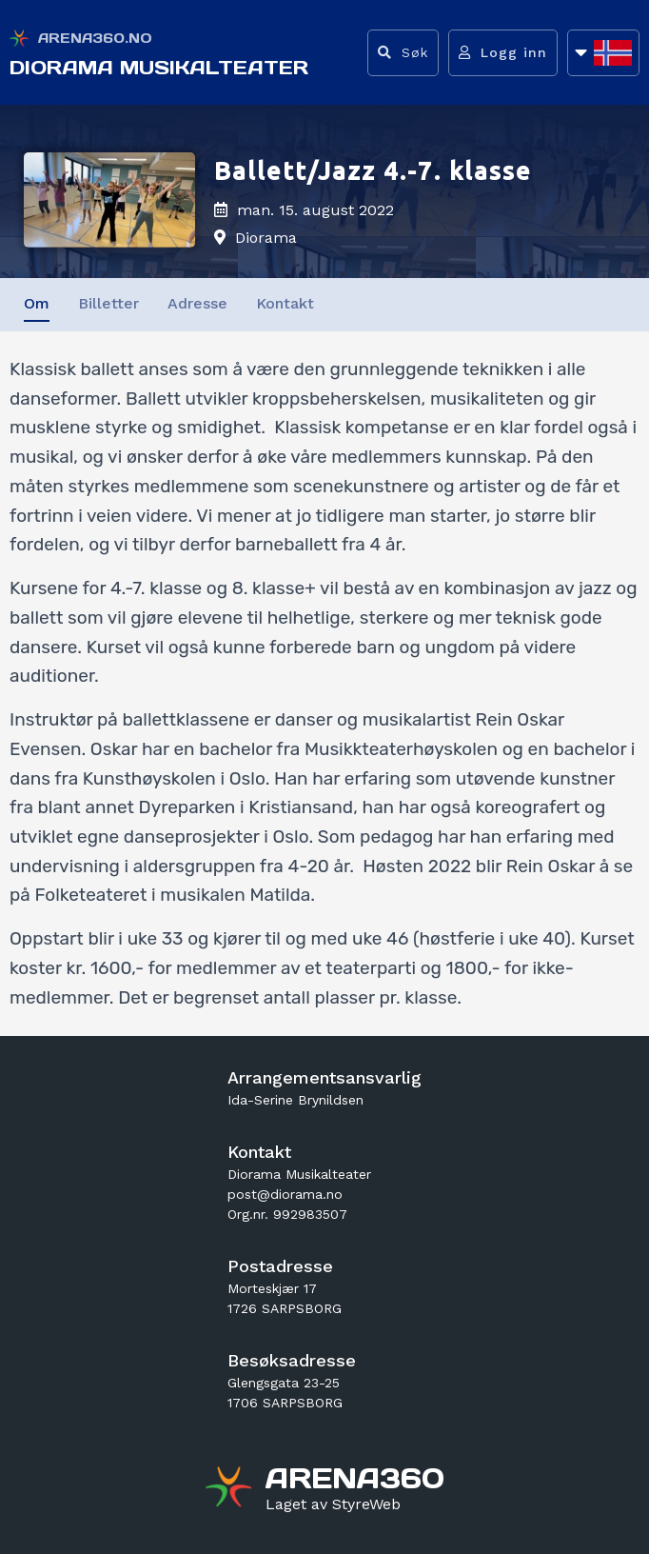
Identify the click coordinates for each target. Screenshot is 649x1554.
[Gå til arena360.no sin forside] (231, 1489)
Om (36, 303)
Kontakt (285, 303)
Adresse (197, 303)
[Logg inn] (503, 52)
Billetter (108, 303)
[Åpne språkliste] (603, 52)
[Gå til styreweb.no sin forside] (333, 1504)
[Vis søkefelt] (403, 52)
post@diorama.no (285, 1194)
